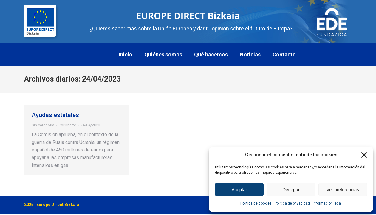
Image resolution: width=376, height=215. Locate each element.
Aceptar (239, 189)
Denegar (291, 189)
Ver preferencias (343, 189)
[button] (364, 155)
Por (67, 125)
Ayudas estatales (55, 115)
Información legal (327, 203)
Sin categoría (43, 125)
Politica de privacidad (292, 203)
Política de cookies (256, 203)
